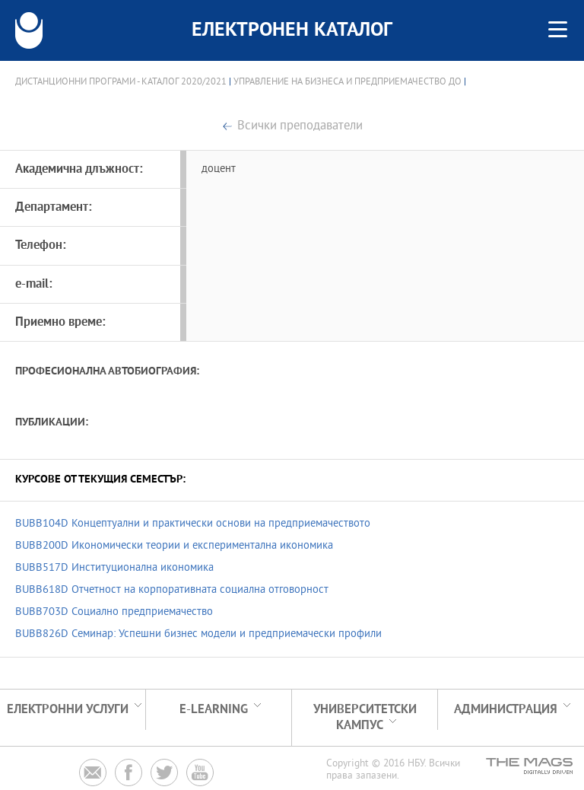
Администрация (505, 710)
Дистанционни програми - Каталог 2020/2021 (121, 82)
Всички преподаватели (300, 127)
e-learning (213, 710)
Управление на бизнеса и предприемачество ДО (347, 82)
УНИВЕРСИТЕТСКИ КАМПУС (365, 718)
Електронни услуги (68, 710)
